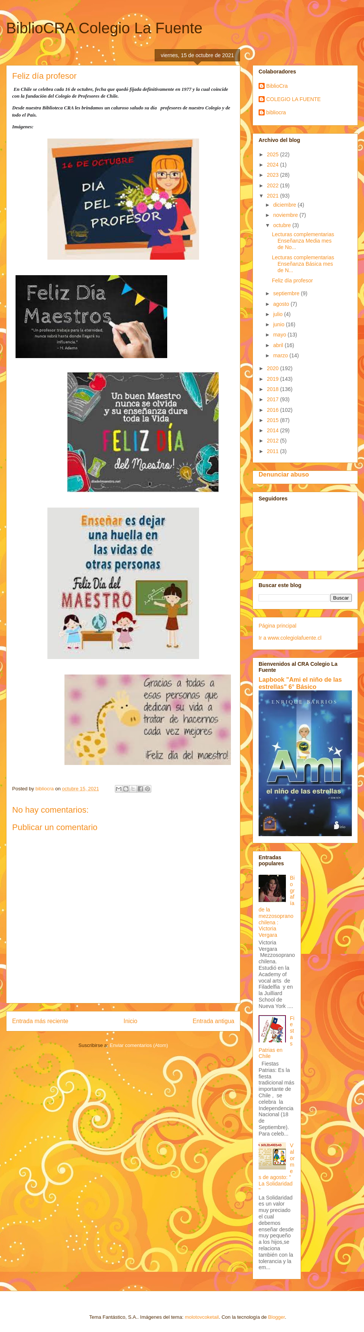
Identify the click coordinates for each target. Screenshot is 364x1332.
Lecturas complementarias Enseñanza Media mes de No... (303, 240)
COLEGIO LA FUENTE (293, 99)
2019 (273, 379)
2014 (273, 430)
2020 (273, 368)
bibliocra (276, 112)
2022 (273, 185)
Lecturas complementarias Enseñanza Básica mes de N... (303, 263)
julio (278, 314)
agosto (281, 304)
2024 (273, 165)
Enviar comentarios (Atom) (139, 1045)
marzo (281, 355)
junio (279, 324)
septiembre (287, 293)
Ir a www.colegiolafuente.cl (290, 638)
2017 (273, 399)
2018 (273, 389)
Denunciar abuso (284, 474)
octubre (282, 225)
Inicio (130, 1021)
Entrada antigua (213, 1021)
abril (278, 345)
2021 (273, 196)
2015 (273, 420)
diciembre (285, 205)
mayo (280, 335)
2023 (273, 175)
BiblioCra (277, 86)
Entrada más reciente (40, 1021)
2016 (273, 410)
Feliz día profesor (292, 280)
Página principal (278, 626)
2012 (273, 441)
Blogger (276, 1317)
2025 (273, 154)
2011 (273, 451)
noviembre (286, 215)
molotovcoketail (202, 1317)
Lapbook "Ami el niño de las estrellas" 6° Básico (300, 683)
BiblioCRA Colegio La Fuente (104, 28)
